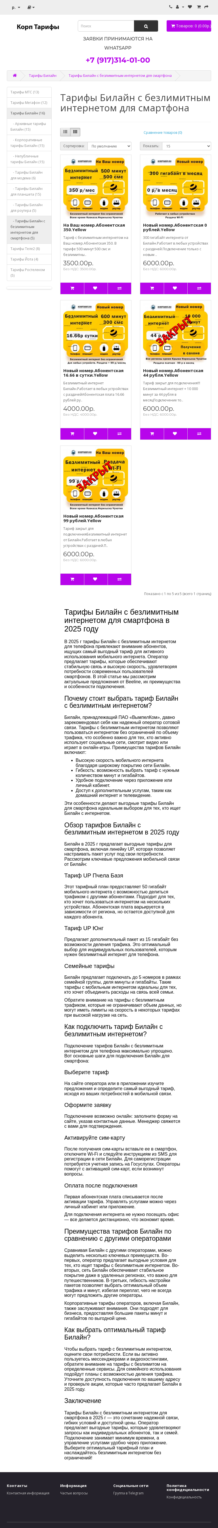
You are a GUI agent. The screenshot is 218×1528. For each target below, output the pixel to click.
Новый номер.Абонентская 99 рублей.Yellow (93, 518)
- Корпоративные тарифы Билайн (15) (27, 143)
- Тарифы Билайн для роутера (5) (27, 207)
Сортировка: (74, 145)
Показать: (151, 145)
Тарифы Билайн (42, 75)
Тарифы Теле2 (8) (25, 248)
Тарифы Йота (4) (24, 259)
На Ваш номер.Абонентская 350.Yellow (94, 227)
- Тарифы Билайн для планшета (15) (27, 191)
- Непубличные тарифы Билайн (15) (27, 159)
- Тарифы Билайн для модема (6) (27, 175)
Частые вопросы (74, 1493)
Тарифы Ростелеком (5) (28, 272)
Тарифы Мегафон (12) (29, 102)
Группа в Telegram (128, 1493)
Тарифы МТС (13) (25, 92)
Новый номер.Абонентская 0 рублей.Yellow (175, 227)
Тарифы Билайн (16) (28, 113)
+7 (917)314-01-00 (118, 60)
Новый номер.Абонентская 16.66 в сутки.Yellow (93, 373)
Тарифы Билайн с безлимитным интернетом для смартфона (120, 75)
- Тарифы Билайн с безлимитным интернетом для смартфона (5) (28, 230)
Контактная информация (28, 1493)
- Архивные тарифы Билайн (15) (28, 126)
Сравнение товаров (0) (163, 132)
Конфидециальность (184, 1497)
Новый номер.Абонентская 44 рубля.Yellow (173, 373)
